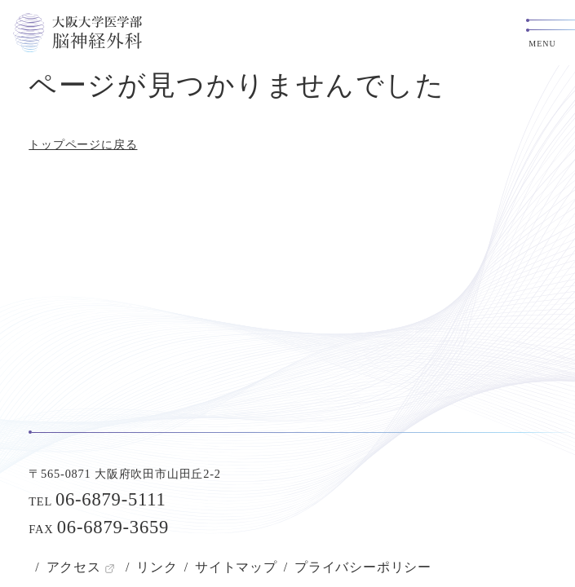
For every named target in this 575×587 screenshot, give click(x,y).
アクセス (73, 567)
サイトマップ (236, 567)
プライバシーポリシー (362, 567)
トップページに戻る (83, 144)
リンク (156, 567)
